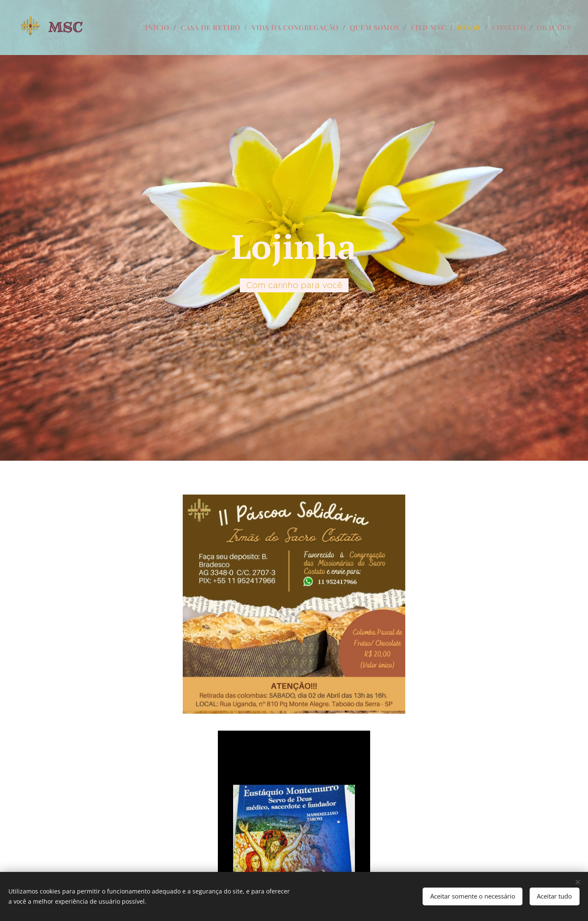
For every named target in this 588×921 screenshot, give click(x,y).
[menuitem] (159, 27)
